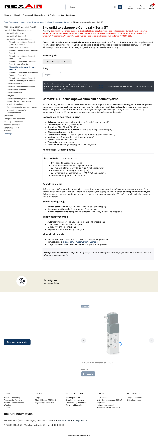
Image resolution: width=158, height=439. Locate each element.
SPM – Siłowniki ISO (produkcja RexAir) (20, 27)
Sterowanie (8, 116)
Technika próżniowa (12, 125)
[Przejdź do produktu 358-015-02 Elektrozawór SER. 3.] (112, 332)
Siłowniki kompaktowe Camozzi (58, 22)
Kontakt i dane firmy (12, 398)
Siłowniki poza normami (16, 90)
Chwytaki (10, 96)
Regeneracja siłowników (44, 403)
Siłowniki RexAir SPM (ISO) (46, 400)
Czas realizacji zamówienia (76, 403)
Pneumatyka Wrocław (101, 86)
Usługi (37, 398)
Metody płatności (73, 398)
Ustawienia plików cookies (107, 408)
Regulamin (100, 403)
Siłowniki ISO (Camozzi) (16, 36)
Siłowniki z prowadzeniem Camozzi (21, 87)
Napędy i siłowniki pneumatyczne (32, 22)
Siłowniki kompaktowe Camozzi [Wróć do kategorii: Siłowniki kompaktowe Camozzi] (57, 62)
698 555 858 (64, 420)
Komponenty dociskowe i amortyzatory (22, 107)
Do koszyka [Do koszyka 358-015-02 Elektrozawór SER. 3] (88, 374)
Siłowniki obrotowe (14, 93)
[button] (120, 7)
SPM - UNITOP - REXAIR (19, 48)
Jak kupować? (102, 398)
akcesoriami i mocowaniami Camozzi (80, 242)
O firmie (7, 408)
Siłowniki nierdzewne (15, 84)
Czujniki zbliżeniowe (15, 104)
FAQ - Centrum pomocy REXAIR (109, 400)
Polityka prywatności (104, 405)
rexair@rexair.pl (80, 420)
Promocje (8, 134)
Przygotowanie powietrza (14, 119)
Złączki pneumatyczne (13, 122)
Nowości (7, 131)
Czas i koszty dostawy (75, 400)
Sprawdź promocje (17, 342)
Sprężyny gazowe (11, 128)
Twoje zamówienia (134, 398)
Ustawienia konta (134, 400)
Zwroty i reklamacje (74, 405)
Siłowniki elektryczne (15, 33)
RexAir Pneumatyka (11, 22)
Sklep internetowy (78, 436)
